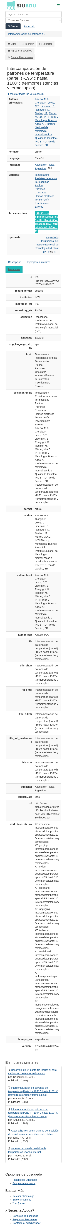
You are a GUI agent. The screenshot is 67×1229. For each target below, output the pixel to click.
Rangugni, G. (42, 109)
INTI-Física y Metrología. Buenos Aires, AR (46, 120)
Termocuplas (42, 182)
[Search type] (33, 20)
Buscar (13, 26)
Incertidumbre (42, 203)
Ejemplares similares (38, 262)
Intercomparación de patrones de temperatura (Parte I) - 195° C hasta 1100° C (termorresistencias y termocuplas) (33, 1091)
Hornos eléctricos (44, 196)
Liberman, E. (48, 106)
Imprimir (29, 43)
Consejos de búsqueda (25, 1215)
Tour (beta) (19, 1203)
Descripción (14, 262)
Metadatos (14, 269)
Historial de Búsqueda (25, 1179)
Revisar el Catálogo (23, 1196)
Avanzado (29, 26)
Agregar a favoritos (21, 50)
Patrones (40, 189)
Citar (13, 43)
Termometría (42, 199)
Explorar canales (22, 1199)
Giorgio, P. (40, 102)
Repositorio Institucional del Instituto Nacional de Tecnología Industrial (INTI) (47, 244)
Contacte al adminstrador (26, 1223)
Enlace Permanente (22, 57)
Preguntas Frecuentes (25, 1219)
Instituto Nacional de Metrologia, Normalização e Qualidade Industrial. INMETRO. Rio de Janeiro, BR (46, 134)
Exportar (47, 43)
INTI (56, 251)
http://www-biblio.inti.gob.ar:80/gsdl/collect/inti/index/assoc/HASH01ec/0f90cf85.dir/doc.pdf (46, 222)
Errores (39, 206)
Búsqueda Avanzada (24, 1183)
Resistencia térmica (46, 178)
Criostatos (40, 192)
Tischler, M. (41, 113)
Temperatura (42, 174)
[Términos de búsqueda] (33, 14)
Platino (39, 185)
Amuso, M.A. (42, 99)
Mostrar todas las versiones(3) (25, 94)
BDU (10, 5)
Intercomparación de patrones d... (26, 34)
